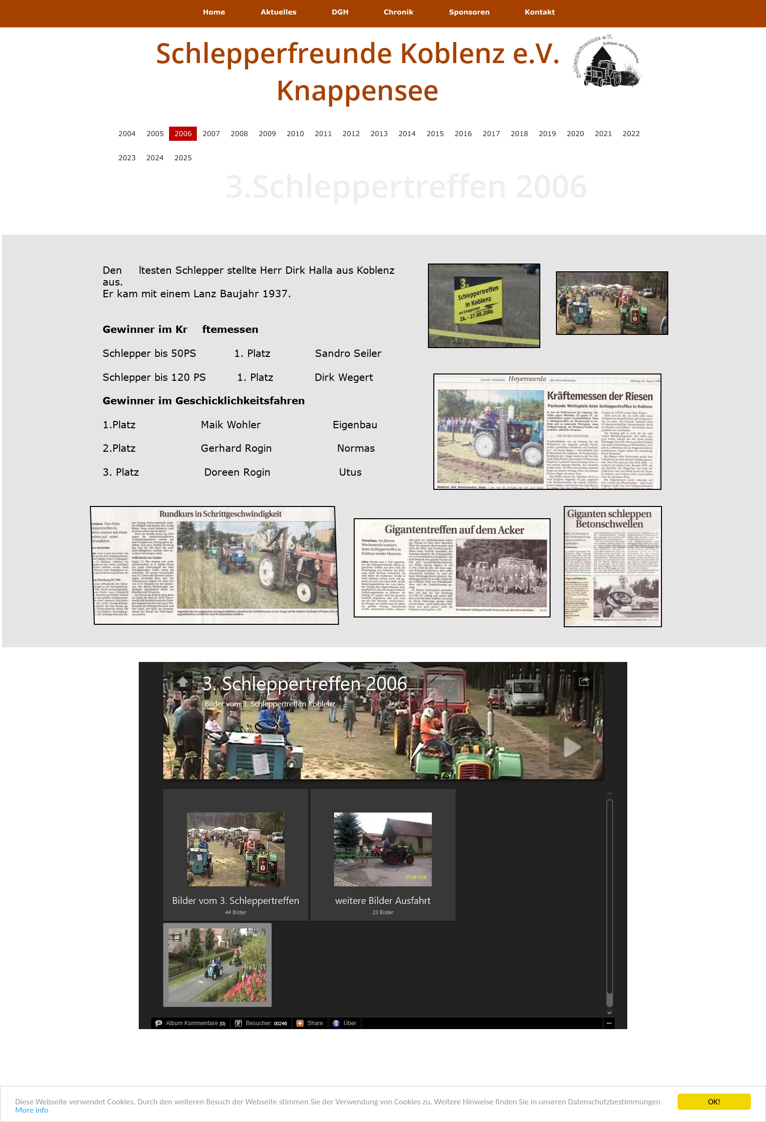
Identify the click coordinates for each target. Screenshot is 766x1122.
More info (31, 1111)
